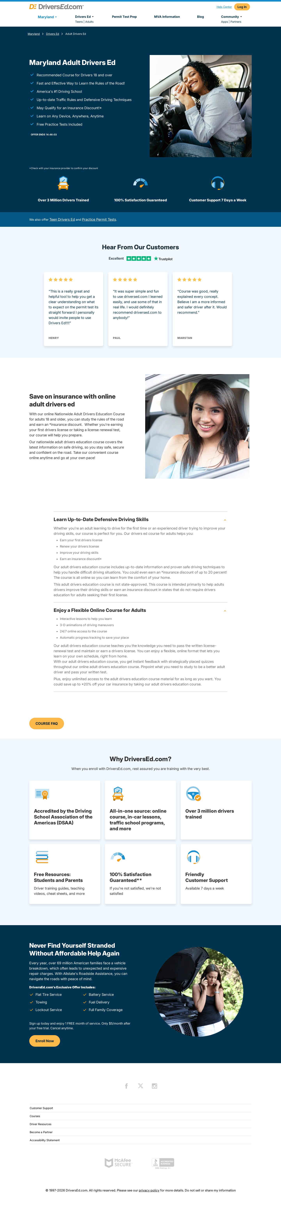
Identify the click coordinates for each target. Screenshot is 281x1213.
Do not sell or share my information (210, 1190)
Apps (224, 21)
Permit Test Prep (124, 17)
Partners (235, 21)
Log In (242, 7)
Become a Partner (41, 1132)
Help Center (224, 6)
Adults (89, 21)
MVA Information (167, 17)
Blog (200, 17)
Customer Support (41, 1108)
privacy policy (149, 1190)
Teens (79, 21)
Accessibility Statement (45, 1140)
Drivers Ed (85, 16)
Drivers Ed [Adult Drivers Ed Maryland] (52, 33)
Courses (35, 1116)
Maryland (34, 33)
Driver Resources (40, 1124)
